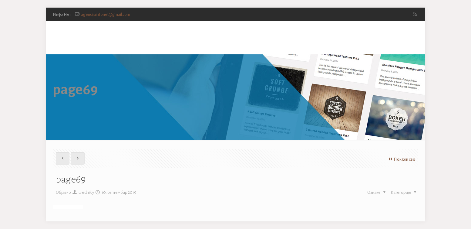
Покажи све (401, 159)
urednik (85, 192)
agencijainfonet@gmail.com (105, 14)
